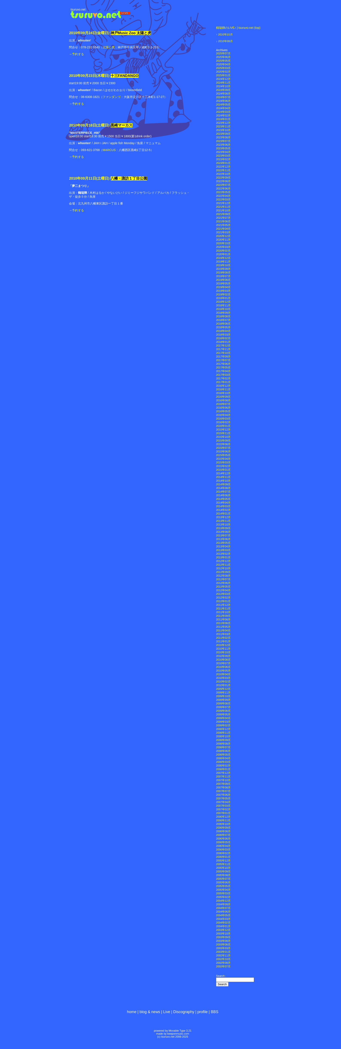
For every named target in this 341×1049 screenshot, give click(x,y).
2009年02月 (223, 725)
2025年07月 (223, 53)
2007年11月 (223, 776)
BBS (214, 1012)
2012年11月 (223, 564)
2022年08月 (223, 181)
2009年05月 (223, 714)
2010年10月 (225, 34)
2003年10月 (223, 933)
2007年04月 (223, 802)
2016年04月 (223, 415)
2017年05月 (223, 367)
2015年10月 (223, 436)
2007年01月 (223, 813)
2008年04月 (223, 758)
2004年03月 (223, 919)
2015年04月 (223, 458)
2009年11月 (223, 692)
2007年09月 (223, 783)
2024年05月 (223, 104)
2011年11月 (223, 608)
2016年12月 (223, 385)
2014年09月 (223, 484)
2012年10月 (223, 568)
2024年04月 (223, 108)
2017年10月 (223, 352)
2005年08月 (223, 875)
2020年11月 (223, 239)
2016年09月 (223, 396)
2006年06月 (223, 838)
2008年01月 (223, 769)
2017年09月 (223, 356)
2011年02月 (223, 637)
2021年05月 (223, 225)
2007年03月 (223, 805)
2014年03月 (223, 506)
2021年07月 (223, 217)
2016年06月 (223, 407)
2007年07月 (223, 791)
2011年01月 (223, 641)
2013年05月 (223, 542)
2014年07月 (223, 491)
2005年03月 (223, 893)
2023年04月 (223, 152)
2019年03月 (223, 290)
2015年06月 (223, 451)
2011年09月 (223, 615)
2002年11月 (223, 955)
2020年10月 (223, 243)
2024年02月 (223, 115)
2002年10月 (223, 959)
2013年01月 (223, 557)
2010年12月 (223, 645)
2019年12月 (223, 258)
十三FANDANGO (125, 76)
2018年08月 (223, 316)
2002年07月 (223, 966)
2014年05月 (223, 499)
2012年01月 (223, 601)
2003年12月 (223, 929)
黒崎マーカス (121, 125)
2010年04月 (223, 674)
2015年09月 (223, 440)
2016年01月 (223, 426)
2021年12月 (223, 203)
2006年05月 (223, 842)
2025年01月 (223, 75)
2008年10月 (223, 736)
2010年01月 (223, 685)
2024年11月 (223, 82)
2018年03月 (223, 334)
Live (166, 1012)
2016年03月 (223, 418)
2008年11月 (223, 732)
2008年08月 (223, 743)
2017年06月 (223, 363)
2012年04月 (223, 590)
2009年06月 (223, 710)
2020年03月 (223, 247)
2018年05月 (223, 327)
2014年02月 (223, 510)
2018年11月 (223, 305)
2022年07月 (223, 184)
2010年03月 (223, 677)
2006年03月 (223, 849)
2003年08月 (223, 940)
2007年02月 (223, 809)
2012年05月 (223, 586)
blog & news (150, 1012)
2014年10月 (223, 480)
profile (202, 1012)
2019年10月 (223, 265)
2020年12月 (223, 236)
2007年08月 (223, 787)
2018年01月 (223, 342)
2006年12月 (223, 816)
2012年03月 (223, 594)
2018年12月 (223, 301)
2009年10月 (223, 696)
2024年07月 (223, 97)
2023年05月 (223, 148)
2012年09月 (223, 572)
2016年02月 (223, 422)
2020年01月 (223, 254)
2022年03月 (223, 199)
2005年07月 (223, 878)
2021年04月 (223, 228)
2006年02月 (223, 853)
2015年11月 (223, 433)
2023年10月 (223, 130)
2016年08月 (223, 400)
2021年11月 (223, 206)
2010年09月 (223, 656)
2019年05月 (223, 283)
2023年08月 (223, 137)
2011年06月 (223, 623)
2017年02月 (223, 378)
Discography (183, 1012)
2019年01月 (223, 298)
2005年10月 (223, 867)
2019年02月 (223, 294)
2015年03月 (223, 462)
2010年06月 (223, 667)
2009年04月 (223, 718)
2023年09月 (223, 133)
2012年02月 (223, 597)
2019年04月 (223, 287)
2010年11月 (223, 648)
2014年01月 (223, 513)
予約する (78, 54)
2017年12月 (223, 345)
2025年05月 (223, 60)
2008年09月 (223, 740)
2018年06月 (223, 323)
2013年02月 (223, 553)
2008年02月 (223, 765)
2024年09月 (223, 90)
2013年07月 (223, 535)
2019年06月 (223, 279)
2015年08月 (223, 444)
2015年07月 (223, 447)
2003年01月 (223, 951)
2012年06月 (223, 583)
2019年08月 (223, 272)
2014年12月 (223, 473)
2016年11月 (223, 389)
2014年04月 (223, 502)
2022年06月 (223, 188)
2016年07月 (223, 404)
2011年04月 (223, 630)
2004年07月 (223, 908)
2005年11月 (223, 864)
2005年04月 (223, 889)
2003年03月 (223, 948)
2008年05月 (223, 754)
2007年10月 (223, 780)
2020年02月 (223, 250)
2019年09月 (223, 268)
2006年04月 (223, 845)
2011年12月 (223, 604)
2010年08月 (225, 41)
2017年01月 (223, 382)
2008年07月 (223, 747)
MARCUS (109, 150)
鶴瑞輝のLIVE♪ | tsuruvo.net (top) (238, 27)
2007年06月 (223, 794)
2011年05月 (223, 626)
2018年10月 (223, 309)
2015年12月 (223, 429)
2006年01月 (223, 856)
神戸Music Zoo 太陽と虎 (131, 33)
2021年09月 (223, 214)
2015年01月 (223, 469)
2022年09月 (223, 177)
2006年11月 (223, 820)
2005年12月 (223, 860)
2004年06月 (223, 911)
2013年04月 (223, 546)
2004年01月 (223, 926)
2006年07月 (223, 835)
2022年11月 (223, 170)
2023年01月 (223, 163)
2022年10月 (223, 174)
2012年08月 (223, 575)
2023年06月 (223, 144)
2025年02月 (223, 71)
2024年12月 (223, 79)
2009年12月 (223, 688)
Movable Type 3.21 (180, 1030)
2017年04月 (223, 371)
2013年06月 (223, 539)
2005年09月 (223, 871)
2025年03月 (223, 68)
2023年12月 (223, 122)
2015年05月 (223, 455)
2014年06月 (223, 495)
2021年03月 (223, 232)
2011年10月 (223, 612)
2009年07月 (223, 707)
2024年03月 (223, 111)
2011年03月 (223, 634)
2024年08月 (223, 93)
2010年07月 (223, 663)
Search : (221, 975)
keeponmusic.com (178, 1033)
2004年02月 (223, 922)
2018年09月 (223, 312)
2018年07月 (223, 320)
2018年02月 (223, 338)
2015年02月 (223, 466)
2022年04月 (223, 195)
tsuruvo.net (78, 9)
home (131, 1012)
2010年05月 (223, 670)
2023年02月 (223, 159)
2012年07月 (223, 579)
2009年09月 (223, 699)
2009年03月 (223, 721)
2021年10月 (223, 210)
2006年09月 (223, 827)
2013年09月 (223, 528)
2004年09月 (223, 904)
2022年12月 (223, 166)
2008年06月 (223, 751)
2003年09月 (223, 937)
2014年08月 (223, 488)
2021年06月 (223, 221)
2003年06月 (223, 944)
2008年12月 (223, 729)
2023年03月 (223, 155)
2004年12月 (223, 900)
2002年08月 (223, 962)
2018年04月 (223, 331)
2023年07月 (223, 141)
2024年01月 (223, 119)
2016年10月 (223, 393)
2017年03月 (223, 374)
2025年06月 (223, 57)
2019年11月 (223, 261)
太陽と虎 (109, 47)
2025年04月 (223, 64)
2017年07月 (223, 360)
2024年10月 (223, 86)
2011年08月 (223, 619)
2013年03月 (223, 550)
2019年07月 (223, 276)
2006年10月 (223, 824)
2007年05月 (223, 798)
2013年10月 (223, 524)
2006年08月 (223, 831)
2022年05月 (223, 192)
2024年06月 (223, 100)
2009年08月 (223, 703)
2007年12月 (223, 772)
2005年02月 (223, 897)
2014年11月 (223, 477)
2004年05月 (223, 915)
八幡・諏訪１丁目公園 (129, 178)
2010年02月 (223, 681)
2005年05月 (223, 886)
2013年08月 (223, 531)
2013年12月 (223, 517)
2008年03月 (223, 761)
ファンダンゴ (112, 97)
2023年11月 (223, 126)
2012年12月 (223, 561)
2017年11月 (223, 349)
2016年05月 (223, 411)
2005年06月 (223, 882)
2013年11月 (223, 520)
